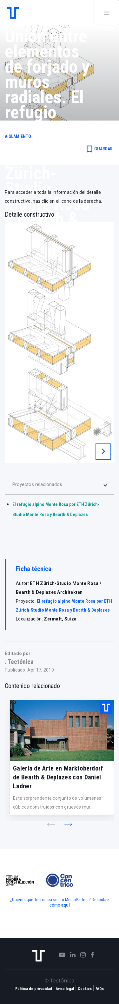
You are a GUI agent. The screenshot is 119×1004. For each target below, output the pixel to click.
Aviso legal (65, 989)
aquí (65, 905)
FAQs (100, 989)
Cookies (85, 989)
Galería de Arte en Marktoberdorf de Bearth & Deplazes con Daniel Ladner (58, 777)
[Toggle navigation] (106, 12)
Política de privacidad (33, 989)
